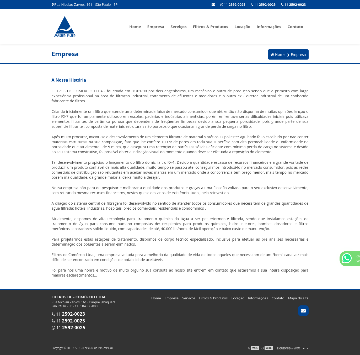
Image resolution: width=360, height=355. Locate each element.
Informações (269, 26)
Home (135, 26)
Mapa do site (298, 298)
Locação (242, 26)
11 (293, 4)
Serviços (178, 26)
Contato (295, 26)
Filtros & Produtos (210, 26)
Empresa (155, 26)
